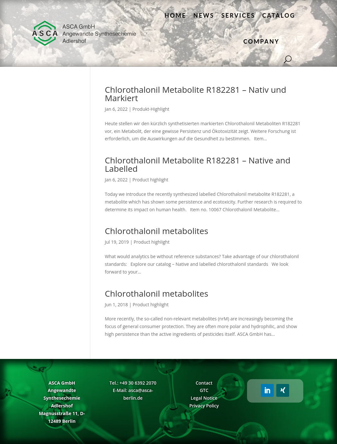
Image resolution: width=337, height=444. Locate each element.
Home (175, 15)
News (203, 15)
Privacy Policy (204, 406)
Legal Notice (204, 398)
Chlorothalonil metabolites (156, 231)
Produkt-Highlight (150, 109)
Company (261, 41)
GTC (204, 390)
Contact (204, 383)
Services (238, 15)
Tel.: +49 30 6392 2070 (133, 383)
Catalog (278, 15)
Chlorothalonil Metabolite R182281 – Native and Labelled (197, 164)
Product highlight (150, 180)
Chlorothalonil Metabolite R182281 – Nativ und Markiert (195, 94)
